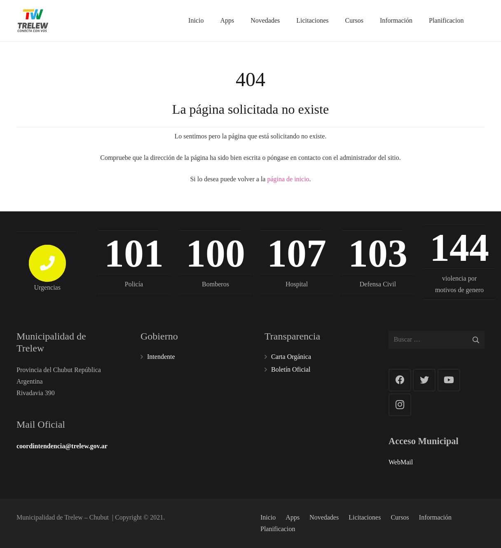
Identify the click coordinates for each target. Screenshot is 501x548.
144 (459, 247)
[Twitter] (424, 380)
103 (378, 253)
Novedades (324, 517)
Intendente (161, 356)
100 (215, 253)
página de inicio (288, 179)
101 (134, 253)
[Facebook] (400, 380)
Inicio (268, 517)
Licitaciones (365, 517)
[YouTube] (449, 380)
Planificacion (277, 528)
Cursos (400, 517)
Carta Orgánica (291, 356)
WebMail (401, 462)
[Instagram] (400, 404)
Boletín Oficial (291, 369)
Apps (293, 517)
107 (296, 253)
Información (435, 517)
